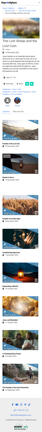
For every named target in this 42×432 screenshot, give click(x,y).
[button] (39, 2)
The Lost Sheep (16, 94)
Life (19, 89)
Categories (6, 89)
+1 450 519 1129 (21, 410)
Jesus (14, 89)
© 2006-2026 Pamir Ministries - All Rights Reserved (21, 420)
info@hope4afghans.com (21, 415)
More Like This (18, 112)
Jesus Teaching (24, 92)
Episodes (6, 112)
